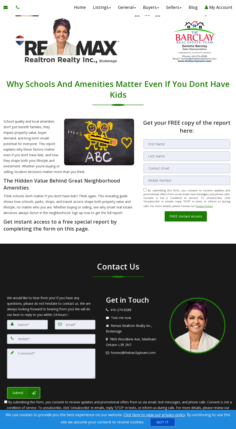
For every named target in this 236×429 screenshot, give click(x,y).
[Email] (186, 167)
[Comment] (51, 362)
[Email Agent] (7, 9)
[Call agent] (16, 9)
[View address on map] (134, 342)
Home (80, 9)
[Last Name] (186, 155)
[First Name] (186, 144)
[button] (186, 213)
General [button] (127, 9)
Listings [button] (102, 9)
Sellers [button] (174, 9)
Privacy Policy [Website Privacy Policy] (204, 203)
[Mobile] (186, 178)
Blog (193, 9)
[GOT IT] (162, 422)
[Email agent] (134, 353)
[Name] (27, 324)
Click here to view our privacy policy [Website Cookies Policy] (154, 414)
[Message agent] (134, 318)
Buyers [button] (151, 9)
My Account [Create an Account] (219, 9)
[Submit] (23, 390)
